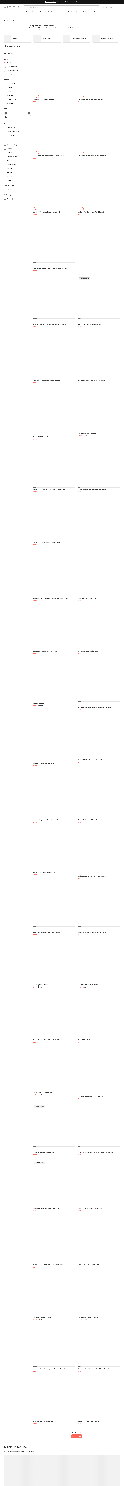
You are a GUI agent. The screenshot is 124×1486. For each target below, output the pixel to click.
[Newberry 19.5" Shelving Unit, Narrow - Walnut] (54, 1340)
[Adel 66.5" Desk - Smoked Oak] (54, 731)
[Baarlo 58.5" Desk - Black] (54, 405)
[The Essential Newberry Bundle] (99, 1290)
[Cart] (118, 7)
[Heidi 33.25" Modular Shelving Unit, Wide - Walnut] (54, 236)
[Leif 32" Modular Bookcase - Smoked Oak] (99, 123)
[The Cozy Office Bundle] (54, 957)
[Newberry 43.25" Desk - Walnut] (99, 1393)
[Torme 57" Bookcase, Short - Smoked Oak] (99, 1064)
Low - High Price (12, 65)
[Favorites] (114, 7)
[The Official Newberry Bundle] (54, 1290)
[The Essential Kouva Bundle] (99, 406)
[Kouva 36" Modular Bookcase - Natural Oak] (99, 461)
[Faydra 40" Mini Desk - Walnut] (54, 67)
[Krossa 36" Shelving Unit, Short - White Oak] (54, 1232)
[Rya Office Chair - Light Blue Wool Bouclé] (99, 348)
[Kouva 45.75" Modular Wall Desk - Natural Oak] (54, 461)
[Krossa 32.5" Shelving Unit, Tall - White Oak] (99, 900)
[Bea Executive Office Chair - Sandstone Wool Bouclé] (54, 566)
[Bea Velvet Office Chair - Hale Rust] (54, 622)
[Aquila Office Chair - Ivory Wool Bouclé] (99, 180)
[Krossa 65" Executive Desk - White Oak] (54, 1176)
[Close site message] (118, 2)
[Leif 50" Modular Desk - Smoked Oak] (99, 67)
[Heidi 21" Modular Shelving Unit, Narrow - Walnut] (54, 292)
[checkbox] (17, 78)
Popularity (10, 57)
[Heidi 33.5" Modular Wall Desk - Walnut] (54, 348)
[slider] (6, 108)
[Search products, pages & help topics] (96, 7)
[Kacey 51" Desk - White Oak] (99, 566)
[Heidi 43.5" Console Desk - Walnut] (99, 292)
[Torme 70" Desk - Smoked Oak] (54, 1120)
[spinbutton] (10, 112)
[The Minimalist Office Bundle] (54, 1065)
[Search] (60, 7)
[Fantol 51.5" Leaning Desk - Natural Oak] (54, 513)
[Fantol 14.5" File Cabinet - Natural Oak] (99, 731)
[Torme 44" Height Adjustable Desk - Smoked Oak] (99, 675)
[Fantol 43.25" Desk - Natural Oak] (54, 844)
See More (76, 1431)
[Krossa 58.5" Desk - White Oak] (99, 1232)
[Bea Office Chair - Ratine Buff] (99, 622)
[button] (107, 7)
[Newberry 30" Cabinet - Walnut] (54, 1393)
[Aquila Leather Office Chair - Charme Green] (99, 844)
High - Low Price (12, 61)
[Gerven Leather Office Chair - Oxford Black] (54, 1007)
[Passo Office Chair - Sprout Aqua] (99, 1007)
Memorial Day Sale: (50, 2)
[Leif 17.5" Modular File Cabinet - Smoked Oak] (54, 123)
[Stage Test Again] (54, 676)
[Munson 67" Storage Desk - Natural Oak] (54, 180)
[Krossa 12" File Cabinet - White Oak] (99, 1176)
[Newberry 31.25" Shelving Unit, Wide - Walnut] (99, 1340)
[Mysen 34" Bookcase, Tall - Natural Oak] (54, 900)
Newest (9, 69)
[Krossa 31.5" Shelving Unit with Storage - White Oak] (99, 1120)
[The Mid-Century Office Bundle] (99, 957)
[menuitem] (6, 12)
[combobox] (103, 7)
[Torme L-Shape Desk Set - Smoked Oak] (54, 787)
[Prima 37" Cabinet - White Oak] (99, 787)
